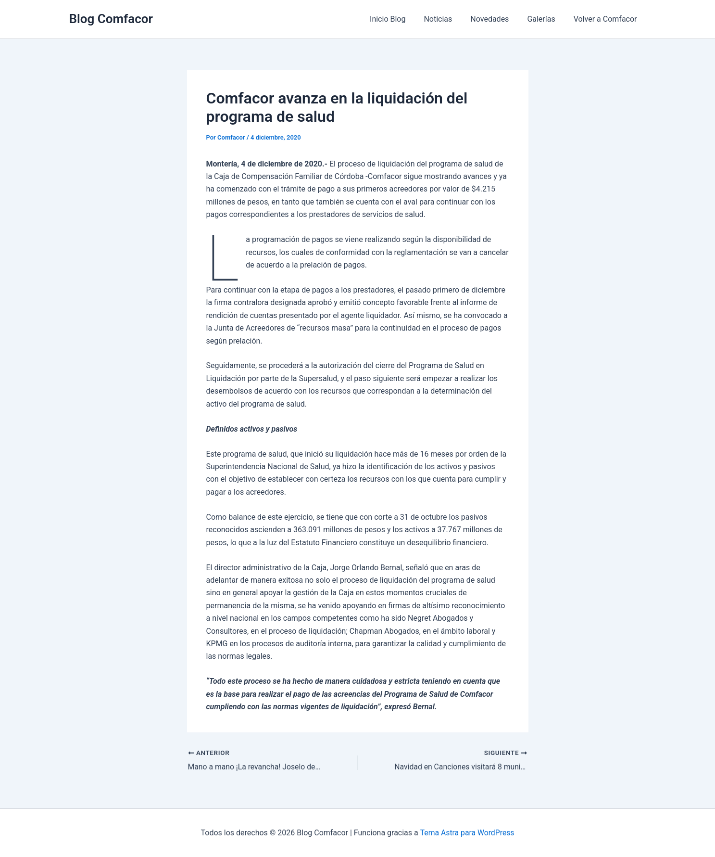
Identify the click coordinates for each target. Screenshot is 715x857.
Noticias (448, 19)
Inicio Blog (400, 19)
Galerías (545, 19)
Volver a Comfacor (607, 19)
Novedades (496, 19)
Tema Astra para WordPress (467, 832)
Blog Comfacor (111, 19)
